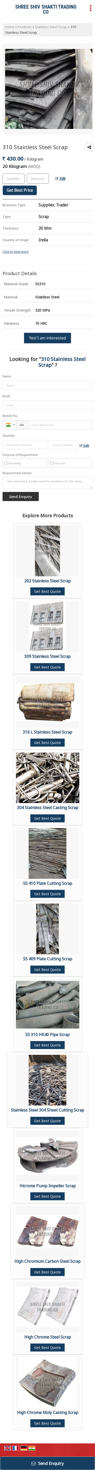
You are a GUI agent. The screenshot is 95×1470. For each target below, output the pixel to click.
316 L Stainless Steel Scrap (47, 732)
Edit (60, 178)
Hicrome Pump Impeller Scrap (48, 1186)
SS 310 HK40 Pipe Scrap (47, 1034)
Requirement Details (17, 473)
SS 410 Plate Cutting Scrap (47, 883)
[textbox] (38, 179)
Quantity (9, 435)
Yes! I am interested (47, 338)
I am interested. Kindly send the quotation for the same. (47, 483)
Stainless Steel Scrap (51, 27)
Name (7, 376)
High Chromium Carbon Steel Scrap (47, 1261)
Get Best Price (20, 190)
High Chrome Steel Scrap (47, 1337)
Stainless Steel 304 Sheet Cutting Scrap (47, 1110)
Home (9, 27)
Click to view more (16, 252)
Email (6, 396)
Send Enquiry (47, 1463)
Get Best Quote (47, 591)
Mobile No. (10, 416)
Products (24, 27)
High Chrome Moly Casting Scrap (47, 1412)
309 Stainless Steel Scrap (47, 656)
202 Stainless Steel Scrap (47, 581)
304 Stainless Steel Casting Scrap (47, 807)
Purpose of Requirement (20, 455)
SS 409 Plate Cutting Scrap (47, 959)
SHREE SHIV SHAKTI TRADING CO (46, 9)
